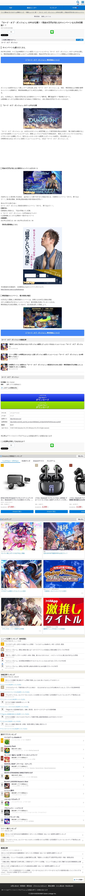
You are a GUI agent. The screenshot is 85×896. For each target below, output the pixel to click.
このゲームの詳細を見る (10, 388)
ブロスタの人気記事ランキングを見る (11, 721)
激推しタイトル (46, 16)
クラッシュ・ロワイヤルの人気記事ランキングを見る (15, 706)
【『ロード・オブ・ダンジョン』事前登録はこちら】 (42, 60)
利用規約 (22, 886)
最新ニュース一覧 (31, 12)
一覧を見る (80, 456)
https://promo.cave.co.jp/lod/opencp (12, 289)
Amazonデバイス (38, 461)
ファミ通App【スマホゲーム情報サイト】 (12, 12)
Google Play (42, 405)
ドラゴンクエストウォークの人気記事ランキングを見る (15, 692)
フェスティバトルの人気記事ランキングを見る (13, 699)
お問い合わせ (15, 886)
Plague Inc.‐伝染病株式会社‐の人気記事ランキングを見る (15, 714)
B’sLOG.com (69, 886)
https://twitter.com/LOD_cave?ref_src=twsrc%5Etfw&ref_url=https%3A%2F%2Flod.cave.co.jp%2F (35, 422)
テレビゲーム (51, 461)
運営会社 (29, 886)
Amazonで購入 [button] (17, 511)
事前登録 (37, 16)
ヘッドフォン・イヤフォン (10, 461)
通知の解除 (51, 886)
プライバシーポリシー (40, 886)
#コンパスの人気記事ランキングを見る (11, 684)
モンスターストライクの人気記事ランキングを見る (14, 728)
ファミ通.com (60, 886)
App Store (42, 398)
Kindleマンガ (26, 461)
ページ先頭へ (79, 879)
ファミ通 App (7, 3)
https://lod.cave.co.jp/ (15, 418)
